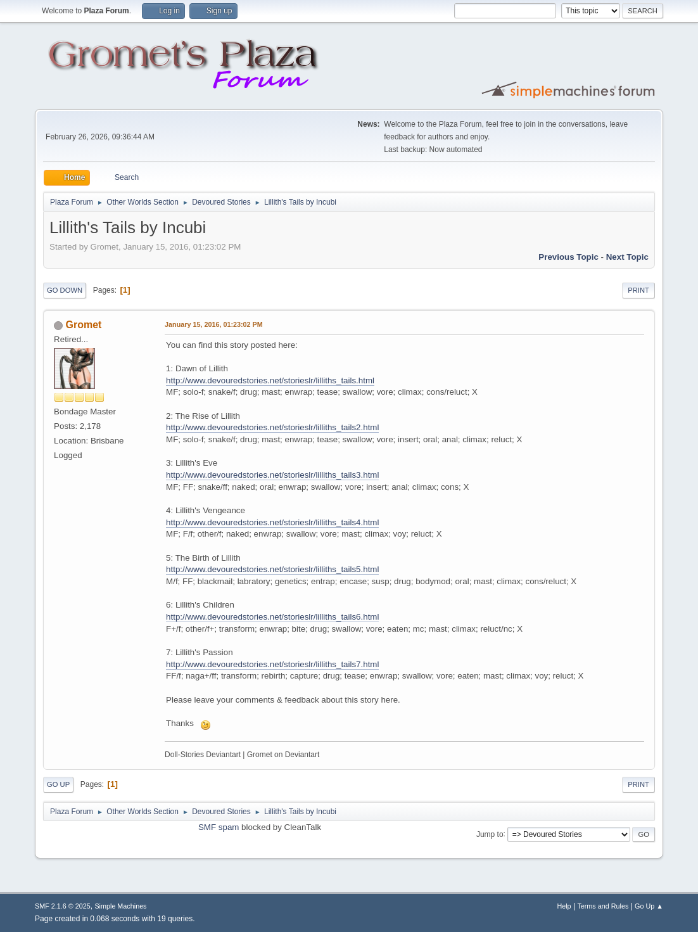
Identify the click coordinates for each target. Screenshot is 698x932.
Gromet (84, 324)
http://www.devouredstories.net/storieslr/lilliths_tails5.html (272, 569)
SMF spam (218, 827)
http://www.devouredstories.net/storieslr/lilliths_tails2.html (272, 427)
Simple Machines (120, 906)
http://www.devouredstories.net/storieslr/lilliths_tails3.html (272, 475)
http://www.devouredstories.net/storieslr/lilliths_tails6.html (272, 617)
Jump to (490, 833)
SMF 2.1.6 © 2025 (63, 906)
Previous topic (568, 257)
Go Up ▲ (649, 906)
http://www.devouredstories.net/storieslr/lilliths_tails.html (270, 380)
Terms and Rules (602, 906)
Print (638, 290)
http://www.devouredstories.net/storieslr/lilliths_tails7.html (272, 664)
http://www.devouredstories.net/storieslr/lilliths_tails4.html (272, 522)
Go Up (58, 784)
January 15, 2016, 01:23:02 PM (214, 324)
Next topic (627, 257)
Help (564, 906)
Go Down (64, 290)
